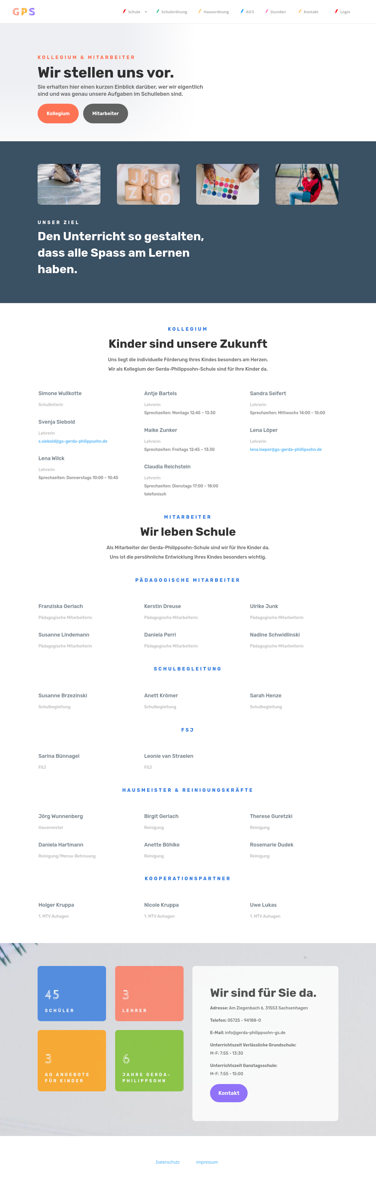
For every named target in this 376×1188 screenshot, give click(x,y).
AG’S (250, 12)
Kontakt (311, 12)
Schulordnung (174, 12)
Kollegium (58, 113)
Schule (134, 12)
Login (345, 12)
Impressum (207, 1162)
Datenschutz (167, 1162)
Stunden (278, 12)
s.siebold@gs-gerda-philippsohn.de (73, 440)
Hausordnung (216, 12)
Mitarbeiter (105, 113)
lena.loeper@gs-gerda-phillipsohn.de (286, 448)
